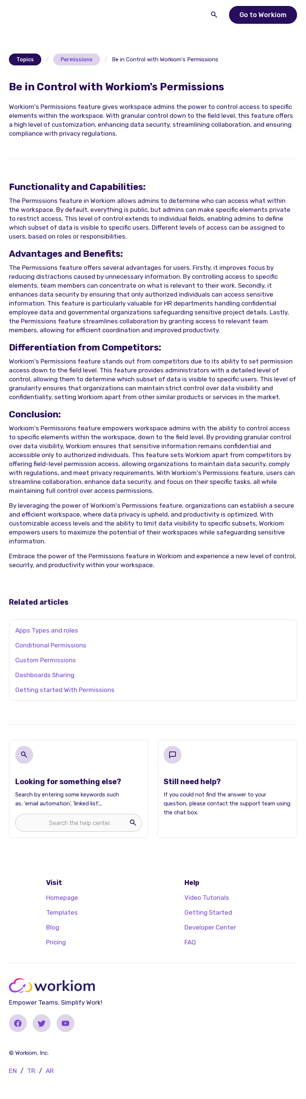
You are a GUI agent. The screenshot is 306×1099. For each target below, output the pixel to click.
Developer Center (210, 927)
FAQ (190, 942)
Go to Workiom (263, 15)
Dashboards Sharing (44, 675)
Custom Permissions (45, 660)
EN (13, 1070)
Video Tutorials (206, 897)
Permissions (77, 59)
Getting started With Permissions (65, 690)
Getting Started (208, 912)
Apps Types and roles (46, 630)
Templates (62, 912)
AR (50, 1070)
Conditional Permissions (50, 645)
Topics (25, 59)
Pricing (56, 942)
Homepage (62, 897)
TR (31, 1070)
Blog (52, 927)
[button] (25, 13)
